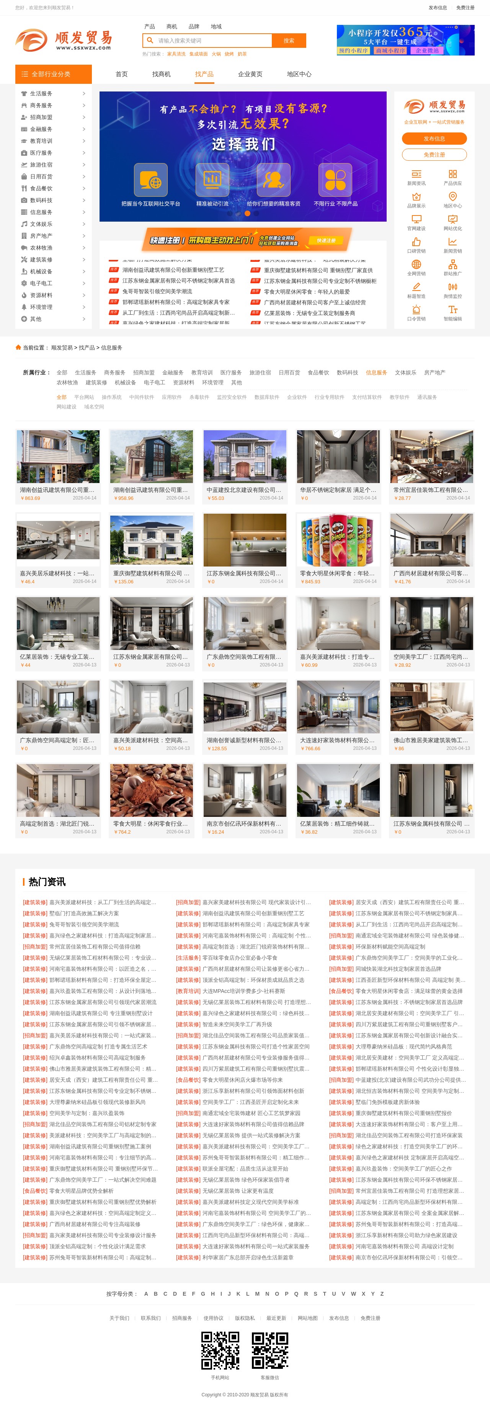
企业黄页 (250, 74)
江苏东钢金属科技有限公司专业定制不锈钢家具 (105, 1091)
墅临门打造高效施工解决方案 (157, 263)
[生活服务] (188, 957)
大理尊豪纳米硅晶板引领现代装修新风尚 (97, 1102)
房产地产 (435, 372)
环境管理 (213, 382)
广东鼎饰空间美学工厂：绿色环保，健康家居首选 (258, 1224)
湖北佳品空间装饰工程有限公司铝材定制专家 (103, 1124)
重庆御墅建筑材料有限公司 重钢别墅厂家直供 (318, 274)
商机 (172, 26)
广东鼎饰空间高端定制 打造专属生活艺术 (98, 1046)
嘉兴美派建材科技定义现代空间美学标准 (251, 1202)
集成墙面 (198, 54)
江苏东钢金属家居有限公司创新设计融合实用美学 (411, 1035)
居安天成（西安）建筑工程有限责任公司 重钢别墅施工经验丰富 (105, 1079)
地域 (216, 26)
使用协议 (214, 1318)
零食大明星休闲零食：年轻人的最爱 (307, 295)
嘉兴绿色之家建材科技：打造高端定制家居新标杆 (105, 935)
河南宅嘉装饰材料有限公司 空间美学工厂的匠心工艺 (258, 1213)
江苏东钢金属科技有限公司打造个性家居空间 (256, 1046)
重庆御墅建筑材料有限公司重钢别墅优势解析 (103, 1202)
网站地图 (308, 1318)
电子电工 (154, 382)
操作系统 (112, 397)
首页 (122, 74)
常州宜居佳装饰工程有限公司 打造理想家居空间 (411, 1190)
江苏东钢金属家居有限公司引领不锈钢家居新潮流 (105, 1024)
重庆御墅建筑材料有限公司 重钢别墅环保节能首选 (105, 1168)
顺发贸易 (62, 347)
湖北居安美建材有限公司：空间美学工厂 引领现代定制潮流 (411, 1013)
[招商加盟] (188, 902)
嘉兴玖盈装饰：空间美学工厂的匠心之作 (404, 1168)
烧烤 (229, 54)
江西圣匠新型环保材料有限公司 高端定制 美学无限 (411, 980)
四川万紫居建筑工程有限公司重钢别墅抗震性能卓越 (258, 1068)
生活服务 (85, 372)
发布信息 (438, 7)
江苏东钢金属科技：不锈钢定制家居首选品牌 (409, 1002)
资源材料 (183, 382)
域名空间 (94, 406)
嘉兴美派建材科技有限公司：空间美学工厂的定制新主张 (258, 1146)
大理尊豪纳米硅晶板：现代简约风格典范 (404, 1046)
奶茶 (242, 54)
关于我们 (119, 1318)
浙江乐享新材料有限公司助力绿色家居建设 (406, 1235)
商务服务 (115, 372)
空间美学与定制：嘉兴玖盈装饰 (86, 1113)
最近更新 (276, 1318)
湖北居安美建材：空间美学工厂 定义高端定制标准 (411, 1057)
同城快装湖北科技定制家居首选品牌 (398, 968)
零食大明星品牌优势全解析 (81, 1190)
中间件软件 (141, 397)
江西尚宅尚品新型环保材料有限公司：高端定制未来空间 (258, 1235)
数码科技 (347, 372)
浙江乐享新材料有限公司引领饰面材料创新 (253, 1091)
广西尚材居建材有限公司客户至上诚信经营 (315, 306)
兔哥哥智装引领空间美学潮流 (157, 295)
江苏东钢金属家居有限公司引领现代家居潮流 (103, 1002)
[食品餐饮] (341, 991)
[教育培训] (188, 991)
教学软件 (400, 397)
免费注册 (465, 7)
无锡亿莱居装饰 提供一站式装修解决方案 (252, 1135)
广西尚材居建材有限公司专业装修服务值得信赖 (258, 1057)
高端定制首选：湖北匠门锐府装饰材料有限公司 (258, 946)
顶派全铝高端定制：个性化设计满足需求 (97, 1246)
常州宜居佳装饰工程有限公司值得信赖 (94, 946)
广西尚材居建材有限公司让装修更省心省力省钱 (258, 968)
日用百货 (289, 372)
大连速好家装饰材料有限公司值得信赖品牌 (253, 1124)
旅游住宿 (260, 372)
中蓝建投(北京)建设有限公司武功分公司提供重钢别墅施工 (411, 1079)
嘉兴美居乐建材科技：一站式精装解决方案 (315, 263)
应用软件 (172, 397)
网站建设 (67, 406)
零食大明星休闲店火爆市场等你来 (243, 1079)
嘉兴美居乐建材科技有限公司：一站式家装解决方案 (105, 1035)
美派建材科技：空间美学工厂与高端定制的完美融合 (105, 1135)
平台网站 (84, 397)
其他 (236, 382)
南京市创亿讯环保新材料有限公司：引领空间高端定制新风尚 (411, 1257)
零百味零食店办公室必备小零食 (240, 957)
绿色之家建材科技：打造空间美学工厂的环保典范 (411, 1146)
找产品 (204, 74)
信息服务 (111, 347)
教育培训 (202, 372)
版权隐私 (245, 1318)
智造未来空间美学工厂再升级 (237, 1024)
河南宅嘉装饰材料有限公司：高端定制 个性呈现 (258, 935)
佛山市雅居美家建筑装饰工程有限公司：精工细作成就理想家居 (105, 1068)
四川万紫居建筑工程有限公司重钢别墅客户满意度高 (411, 1024)
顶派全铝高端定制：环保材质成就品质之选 (253, 980)
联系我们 (151, 1318)
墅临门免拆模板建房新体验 (388, 1102)
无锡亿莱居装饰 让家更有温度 (238, 1190)
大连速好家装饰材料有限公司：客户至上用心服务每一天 (411, 1124)
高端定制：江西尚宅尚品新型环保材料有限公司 (411, 1202)
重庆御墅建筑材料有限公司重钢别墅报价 (404, 1113)
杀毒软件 (199, 397)
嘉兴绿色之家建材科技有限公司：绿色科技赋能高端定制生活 (258, 1013)
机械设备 (125, 382)
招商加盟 (144, 372)
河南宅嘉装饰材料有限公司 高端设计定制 (405, 1246)
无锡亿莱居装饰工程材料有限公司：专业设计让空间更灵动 (105, 957)
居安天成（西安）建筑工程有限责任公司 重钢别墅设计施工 (411, 902)
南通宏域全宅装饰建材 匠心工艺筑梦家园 (252, 1113)
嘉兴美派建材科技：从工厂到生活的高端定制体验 (105, 902)
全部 (62, 372)
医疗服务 (231, 372)
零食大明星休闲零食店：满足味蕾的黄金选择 (409, 991)
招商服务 (182, 1318)
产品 (149, 26)
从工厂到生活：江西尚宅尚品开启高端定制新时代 (178, 316)
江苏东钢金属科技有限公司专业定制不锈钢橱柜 (320, 284)
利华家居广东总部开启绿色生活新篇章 (248, 1257)
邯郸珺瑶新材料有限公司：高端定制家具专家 (176, 306)
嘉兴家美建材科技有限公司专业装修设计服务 (103, 1235)
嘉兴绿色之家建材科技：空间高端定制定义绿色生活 (105, 1213)
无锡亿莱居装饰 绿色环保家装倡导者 (246, 1179)
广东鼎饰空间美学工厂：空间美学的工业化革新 (411, 957)
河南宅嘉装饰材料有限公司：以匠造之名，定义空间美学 (105, 968)
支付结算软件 (367, 397)
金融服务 (173, 372)
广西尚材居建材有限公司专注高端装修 (94, 1224)
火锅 (216, 54)
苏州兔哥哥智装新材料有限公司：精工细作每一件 (258, 1157)
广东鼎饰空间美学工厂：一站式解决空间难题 (103, 1179)
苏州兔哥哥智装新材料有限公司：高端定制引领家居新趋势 (105, 1257)
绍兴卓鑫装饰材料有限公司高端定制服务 (97, 1057)
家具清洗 (176, 54)
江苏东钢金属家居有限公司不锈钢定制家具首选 (178, 284)
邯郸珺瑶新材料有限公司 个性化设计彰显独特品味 (411, 1068)
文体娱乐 (405, 372)
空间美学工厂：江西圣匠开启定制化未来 (251, 1102)
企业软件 (297, 397)
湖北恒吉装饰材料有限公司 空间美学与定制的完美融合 (411, 1091)
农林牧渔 (67, 382)
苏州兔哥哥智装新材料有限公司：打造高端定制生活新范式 (411, 1224)
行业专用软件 (330, 397)
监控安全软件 (232, 397)
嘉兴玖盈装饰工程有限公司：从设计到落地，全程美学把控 (105, 991)
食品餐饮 (318, 372)
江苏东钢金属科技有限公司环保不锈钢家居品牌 (411, 1179)
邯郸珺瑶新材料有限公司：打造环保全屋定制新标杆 (105, 980)
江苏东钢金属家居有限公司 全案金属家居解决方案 (411, 1213)
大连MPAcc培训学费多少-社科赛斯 (244, 991)
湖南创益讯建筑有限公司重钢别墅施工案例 (100, 1146)
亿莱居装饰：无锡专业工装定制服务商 (309, 316)
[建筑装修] (35, 902)
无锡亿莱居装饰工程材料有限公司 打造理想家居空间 (258, 1002)
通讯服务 (427, 397)
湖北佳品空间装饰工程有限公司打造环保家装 (409, 1135)
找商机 (161, 74)
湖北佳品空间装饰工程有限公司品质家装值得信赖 (258, 1035)
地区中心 (299, 74)
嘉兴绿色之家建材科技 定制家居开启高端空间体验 (411, 1157)
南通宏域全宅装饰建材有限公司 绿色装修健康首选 (411, 935)
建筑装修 (96, 382)
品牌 (194, 26)
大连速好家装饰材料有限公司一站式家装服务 (256, 1246)
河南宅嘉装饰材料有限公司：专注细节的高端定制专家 (105, 1157)
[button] (230, 213)
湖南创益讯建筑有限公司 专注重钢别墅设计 (101, 1013)
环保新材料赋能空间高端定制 (390, 946)
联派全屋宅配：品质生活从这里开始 (245, 1168)
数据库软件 (267, 397)
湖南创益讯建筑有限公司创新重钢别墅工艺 (173, 274)
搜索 (289, 41)
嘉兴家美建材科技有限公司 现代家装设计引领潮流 (258, 902)
